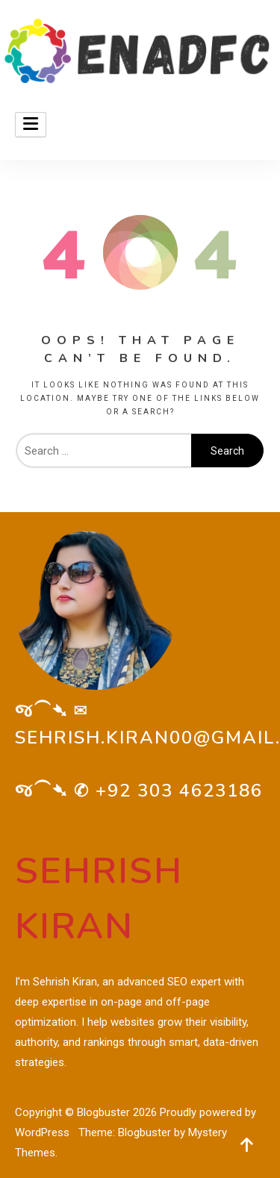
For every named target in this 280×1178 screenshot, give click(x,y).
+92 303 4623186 (179, 791)
